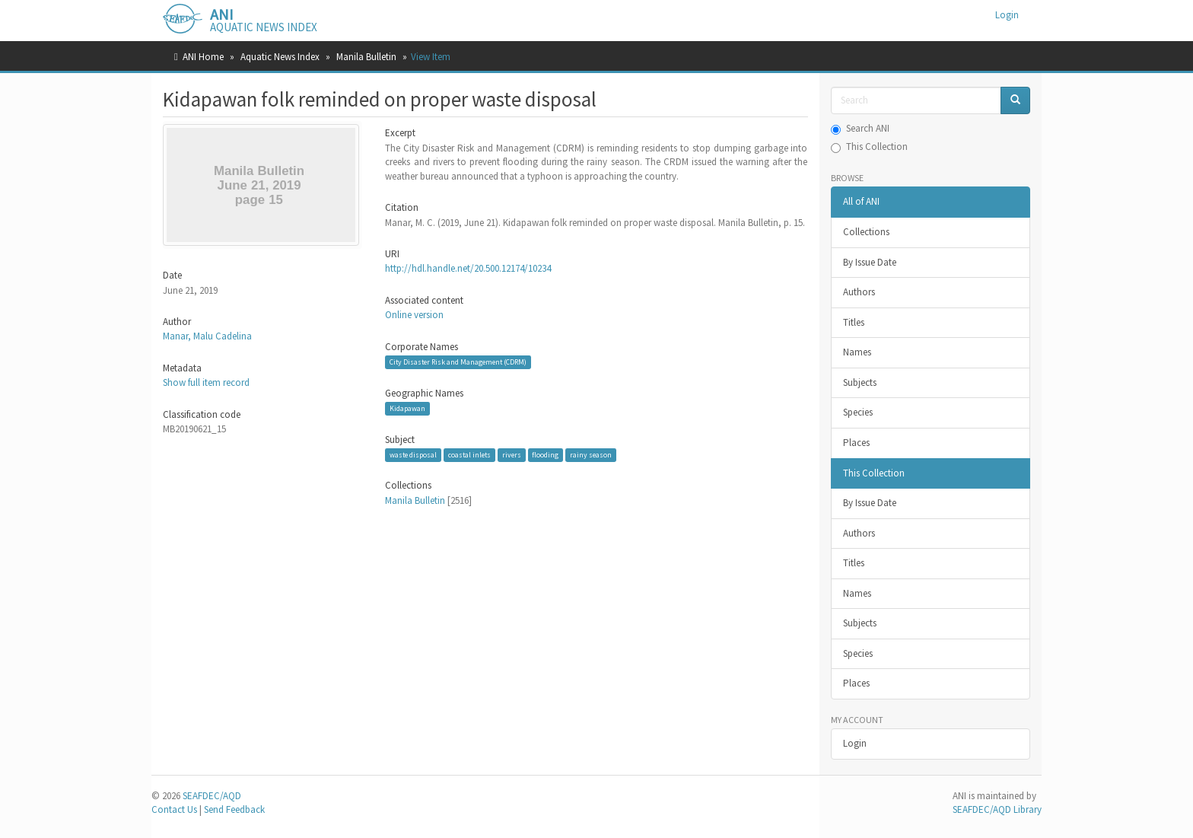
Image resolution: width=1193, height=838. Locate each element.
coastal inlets (469, 455)
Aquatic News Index (280, 56)
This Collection (869, 146)
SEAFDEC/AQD (212, 795)
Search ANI (860, 128)
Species (858, 412)
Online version (414, 314)
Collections (866, 231)
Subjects (859, 382)
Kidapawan (407, 408)
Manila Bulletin (366, 56)
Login (855, 743)
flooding (545, 455)
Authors (859, 291)
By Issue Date (869, 262)
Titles (853, 322)
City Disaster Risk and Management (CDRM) (458, 362)
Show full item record (206, 382)
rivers (511, 455)
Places (856, 442)
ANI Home (203, 56)
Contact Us (174, 809)
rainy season (591, 455)
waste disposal (413, 455)
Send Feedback (234, 809)
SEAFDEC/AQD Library (997, 809)
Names (857, 352)
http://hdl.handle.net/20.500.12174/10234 (468, 268)
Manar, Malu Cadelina (207, 336)
